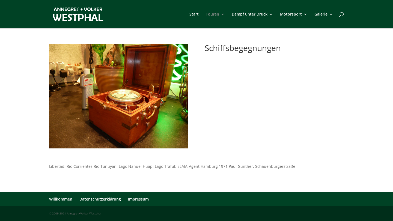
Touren (212, 14)
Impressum (138, 199)
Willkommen (60, 199)
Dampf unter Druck (249, 14)
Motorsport (291, 14)
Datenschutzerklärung (100, 199)
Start (194, 14)
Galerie (320, 14)
